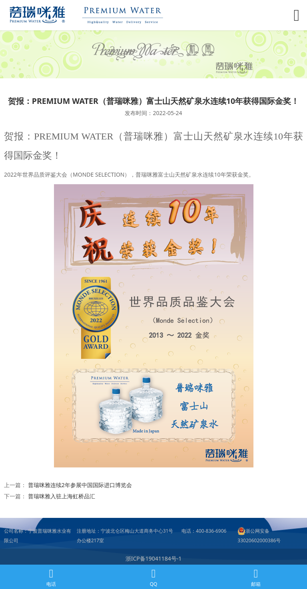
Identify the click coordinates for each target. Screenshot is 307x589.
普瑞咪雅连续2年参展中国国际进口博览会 (80, 485)
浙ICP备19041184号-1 (154, 558)
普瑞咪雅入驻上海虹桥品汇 (61, 496)
